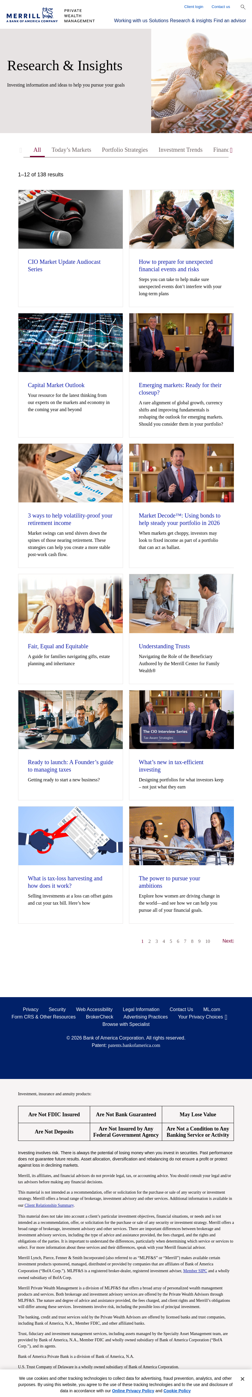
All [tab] (37, 149)
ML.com (211, 1009)
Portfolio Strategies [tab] (125, 149)
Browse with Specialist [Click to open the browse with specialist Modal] (125, 1024)
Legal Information (141, 1009)
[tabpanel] (126, 560)
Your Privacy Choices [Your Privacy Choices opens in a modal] (200, 1016)
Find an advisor (230, 20)
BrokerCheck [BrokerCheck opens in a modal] (99, 1016)
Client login (193, 6)
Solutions (158, 20)
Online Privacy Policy (133, 1390)
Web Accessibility (94, 1009)
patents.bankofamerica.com (134, 1045)
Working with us (131, 20)
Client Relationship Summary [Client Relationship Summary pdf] (49, 1205)
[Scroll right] (231, 150)
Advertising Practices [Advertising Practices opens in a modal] (146, 1016)
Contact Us (181, 1009)
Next (228, 940)
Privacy (30, 1009)
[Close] (242, 1378)
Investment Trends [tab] (180, 149)
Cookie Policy (177, 1390)
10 (207, 941)
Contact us (221, 6)
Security (57, 1009)
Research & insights (191, 20)
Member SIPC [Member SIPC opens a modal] (195, 1271)
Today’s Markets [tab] (71, 149)
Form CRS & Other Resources (44, 1016)
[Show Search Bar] (243, 7)
